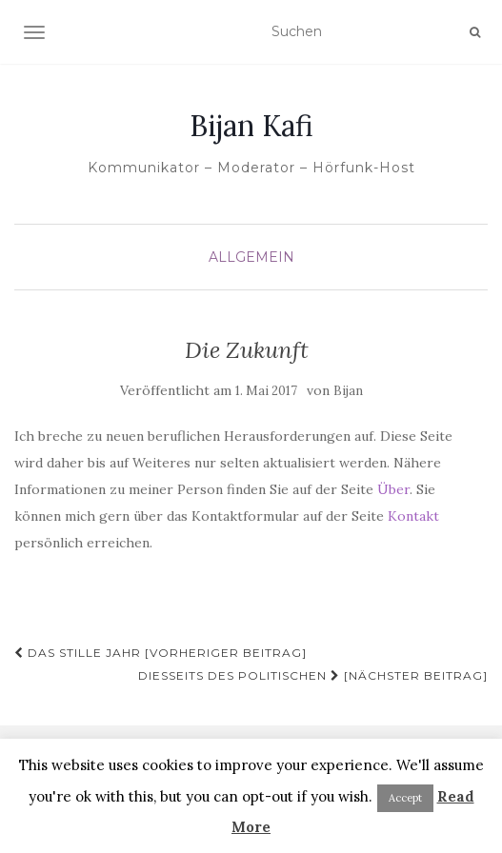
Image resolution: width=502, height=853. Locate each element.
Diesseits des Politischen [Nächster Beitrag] (313, 675)
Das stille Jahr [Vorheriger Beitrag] (160, 652)
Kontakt (413, 516)
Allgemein (251, 257)
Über (393, 489)
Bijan (348, 391)
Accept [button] (405, 797)
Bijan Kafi (251, 125)
